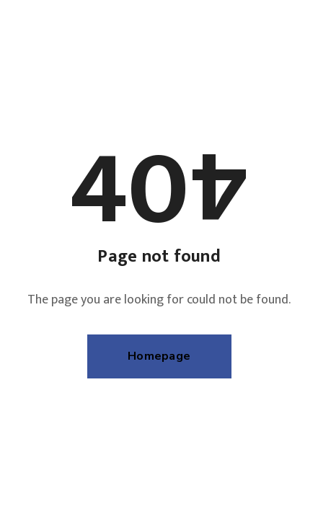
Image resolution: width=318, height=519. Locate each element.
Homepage (159, 356)
